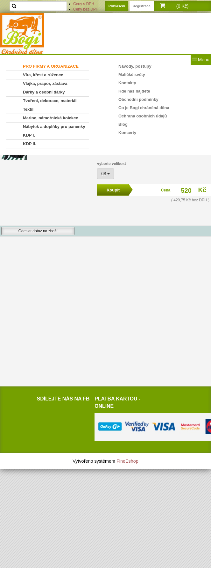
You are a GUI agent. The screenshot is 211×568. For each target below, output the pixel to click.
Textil (28, 109)
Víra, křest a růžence (43, 74)
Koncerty (127, 132)
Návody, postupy (134, 66)
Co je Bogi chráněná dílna (143, 107)
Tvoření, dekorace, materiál (49, 100)
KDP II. (29, 143)
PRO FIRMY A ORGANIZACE (51, 66)
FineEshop (127, 461)
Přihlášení (117, 6)
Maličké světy (131, 74)
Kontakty (127, 82)
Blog (123, 124)
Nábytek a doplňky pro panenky (54, 126)
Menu (200, 59)
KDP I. (29, 135)
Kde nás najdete (134, 91)
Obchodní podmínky (138, 99)
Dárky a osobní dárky (44, 92)
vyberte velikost (111, 163)
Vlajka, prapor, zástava (45, 83)
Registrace (142, 6)
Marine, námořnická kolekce (50, 118)
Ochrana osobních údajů (142, 116)
